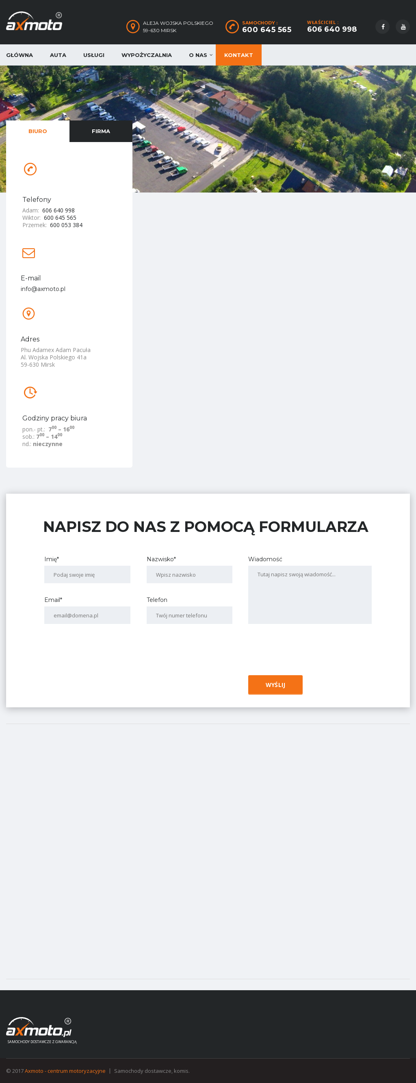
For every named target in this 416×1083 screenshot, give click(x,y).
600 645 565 (267, 29)
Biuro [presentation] (37, 131)
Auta (58, 55)
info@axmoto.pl (43, 289)
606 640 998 (332, 29)
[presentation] (307, 652)
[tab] (37, 131)
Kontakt (238, 55)
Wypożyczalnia (146, 55)
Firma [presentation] (101, 131)
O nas (198, 55)
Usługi (93, 55)
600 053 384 (66, 225)
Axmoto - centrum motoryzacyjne (65, 1070)
